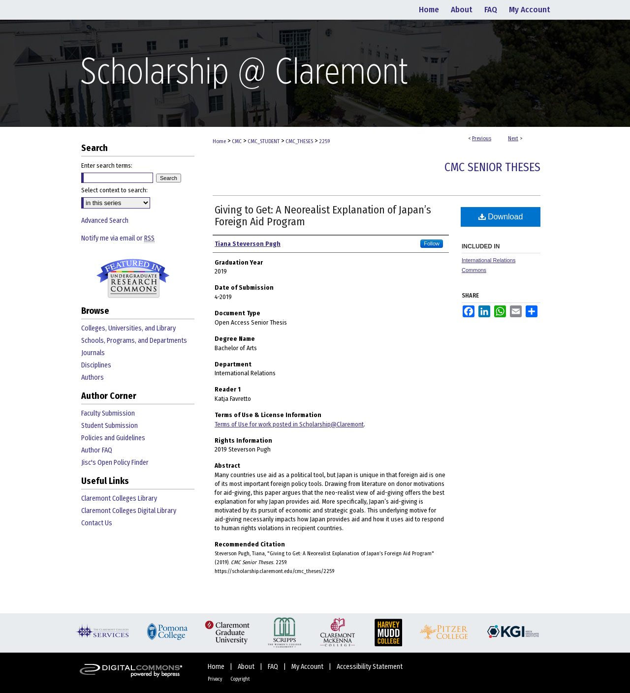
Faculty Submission (108, 413)
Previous (481, 138)
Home (219, 141)
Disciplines (96, 365)
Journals (93, 353)
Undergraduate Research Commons (133, 278)
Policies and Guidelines (113, 438)
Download (500, 216)
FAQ (274, 667)
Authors (92, 377)
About (247, 667)
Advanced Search (104, 220)
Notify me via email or (118, 238)
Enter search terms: (106, 165)
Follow (432, 243)
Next (513, 138)
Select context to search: (114, 190)
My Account (308, 667)
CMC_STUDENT (264, 141)
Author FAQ (96, 450)
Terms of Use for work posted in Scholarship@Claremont (289, 424)
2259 (324, 141)
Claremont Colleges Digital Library (128, 511)
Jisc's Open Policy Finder (115, 462)
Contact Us (96, 523)
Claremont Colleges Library (119, 498)
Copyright (240, 679)
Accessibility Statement (370, 667)
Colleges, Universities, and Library (128, 328)
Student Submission (109, 426)
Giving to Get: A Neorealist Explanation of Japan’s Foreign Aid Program (323, 215)
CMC (237, 141)
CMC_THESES (299, 141)
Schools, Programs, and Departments (134, 340)
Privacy (215, 679)
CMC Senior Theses (492, 167)
